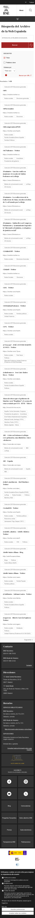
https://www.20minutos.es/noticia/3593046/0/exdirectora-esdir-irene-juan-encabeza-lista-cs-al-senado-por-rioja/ (12, 206)
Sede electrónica (25, 830)
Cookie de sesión (9, 890)
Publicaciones (25, 842)
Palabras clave (11, 62)
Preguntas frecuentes (9, 818)
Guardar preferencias (18, 909)
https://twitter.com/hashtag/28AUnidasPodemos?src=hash (12, 310)
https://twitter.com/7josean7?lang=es (12, 351)
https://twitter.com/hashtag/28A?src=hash (12, 292)
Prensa (9, 830)
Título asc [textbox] (8, 71)
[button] (6, 75)
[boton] (25, 2)
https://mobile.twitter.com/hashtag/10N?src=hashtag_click (12, 94)
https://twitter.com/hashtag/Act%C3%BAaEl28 (12, 512)
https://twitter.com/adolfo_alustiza (12, 538)
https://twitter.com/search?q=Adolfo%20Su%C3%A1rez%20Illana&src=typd (12, 577)
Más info (4, 906)
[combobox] (10, 71)
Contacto (29, 665)
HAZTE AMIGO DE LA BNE (17, 763)
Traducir (31, 2)
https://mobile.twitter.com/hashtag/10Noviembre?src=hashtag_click (12, 113)
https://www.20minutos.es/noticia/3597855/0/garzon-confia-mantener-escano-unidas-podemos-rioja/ (12, 180)
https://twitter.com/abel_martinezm (12, 488)
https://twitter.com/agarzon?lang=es (12, 624)
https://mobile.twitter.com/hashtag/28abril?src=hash (12, 273)
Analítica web (8, 883)
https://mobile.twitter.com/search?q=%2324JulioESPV (12, 255)
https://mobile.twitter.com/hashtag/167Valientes (12, 154)
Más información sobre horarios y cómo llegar (18, 729)
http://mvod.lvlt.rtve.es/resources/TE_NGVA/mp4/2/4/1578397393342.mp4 (12, 407)
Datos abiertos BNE (25, 818)
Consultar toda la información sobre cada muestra (19, 749)
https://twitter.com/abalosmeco (12, 379)
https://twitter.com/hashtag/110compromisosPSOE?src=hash (12, 131)
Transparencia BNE (9, 842)
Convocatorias (25, 806)
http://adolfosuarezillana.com (12, 556)
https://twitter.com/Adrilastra (12, 598)
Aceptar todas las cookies (17, 913)
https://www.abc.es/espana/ (12, 465)
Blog (9, 806)
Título (8, 58)
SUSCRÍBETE (17, 770)
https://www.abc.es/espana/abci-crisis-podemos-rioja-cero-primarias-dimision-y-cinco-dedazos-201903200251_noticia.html (12, 444)
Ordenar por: (8, 67)
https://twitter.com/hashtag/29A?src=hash (12, 331)
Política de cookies (10, 877)
